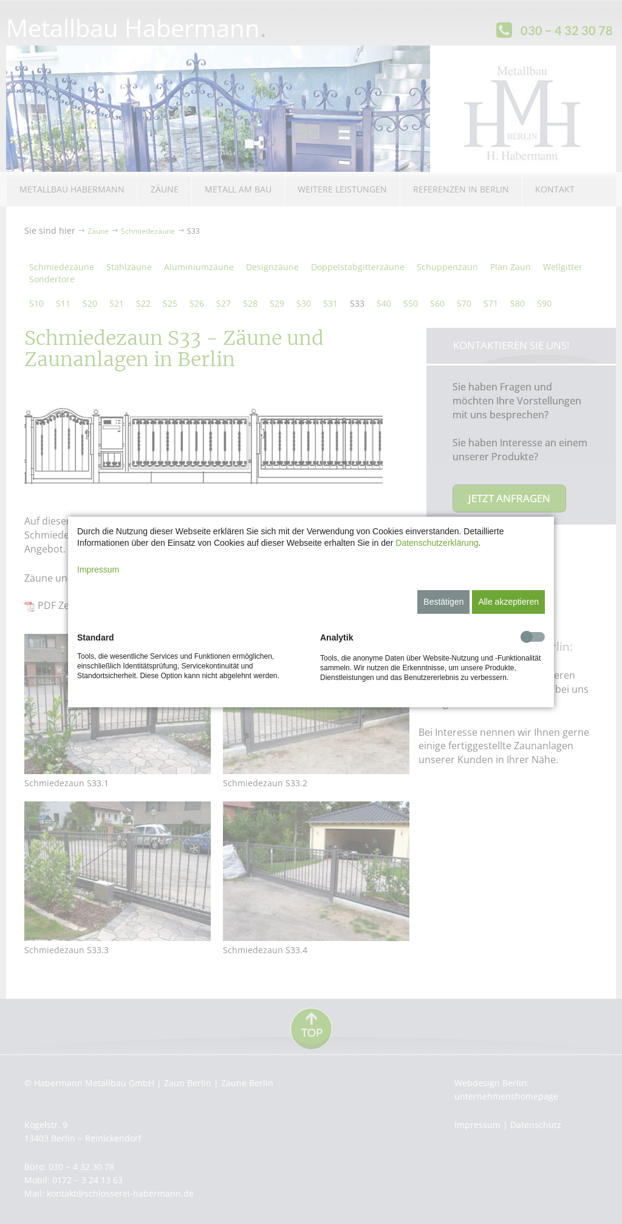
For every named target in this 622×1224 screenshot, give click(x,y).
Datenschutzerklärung (436, 543)
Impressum (98, 569)
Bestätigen (443, 602)
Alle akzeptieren (508, 602)
